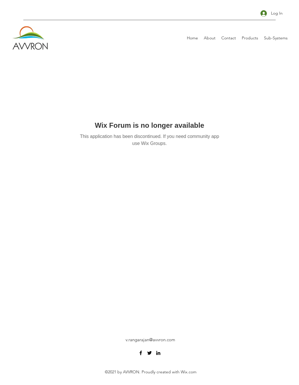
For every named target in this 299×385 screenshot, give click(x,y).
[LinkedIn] (158, 353)
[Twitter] (149, 353)
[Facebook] (141, 353)
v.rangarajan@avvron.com (150, 339)
